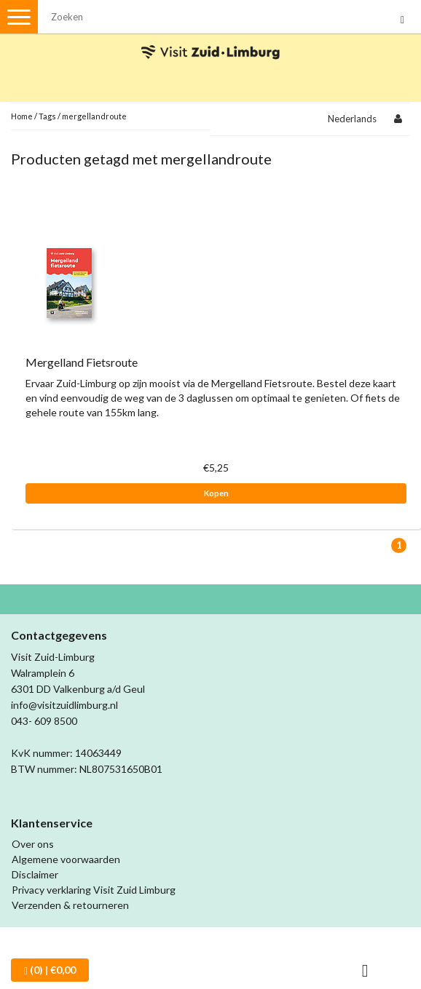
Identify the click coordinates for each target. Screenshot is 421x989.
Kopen (216, 493)
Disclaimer (35, 874)
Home (22, 116)
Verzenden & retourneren (70, 905)
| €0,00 (50, 970)
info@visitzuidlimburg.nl (64, 705)
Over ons (33, 844)
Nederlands (352, 118)
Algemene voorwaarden (66, 859)
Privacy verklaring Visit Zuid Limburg (94, 889)
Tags (47, 116)
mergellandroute (94, 116)
